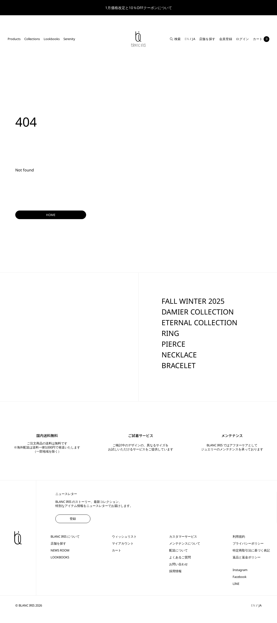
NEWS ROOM (60, 550)
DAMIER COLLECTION (198, 312)
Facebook (239, 577)
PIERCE (173, 344)
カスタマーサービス (183, 537)
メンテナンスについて (184, 543)
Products (14, 39)
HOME (50, 215)
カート (116, 550)
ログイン (242, 39)
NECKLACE (179, 355)
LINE (236, 584)
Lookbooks (52, 39)
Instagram (240, 570)
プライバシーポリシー (248, 543)
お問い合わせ (178, 564)
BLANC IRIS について (65, 537)
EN (187, 39)
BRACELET (179, 365)
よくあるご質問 (180, 557)
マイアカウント (123, 543)
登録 (73, 518)
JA (193, 39)
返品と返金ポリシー (247, 557)
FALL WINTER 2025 (193, 301)
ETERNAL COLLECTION (199, 322)
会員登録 (225, 39)
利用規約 (239, 537)
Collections (32, 39)
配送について (178, 550)
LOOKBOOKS (60, 557)
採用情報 (175, 571)
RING (170, 333)
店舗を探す (207, 39)
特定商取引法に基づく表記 (251, 550)
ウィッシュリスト (124, 537)
